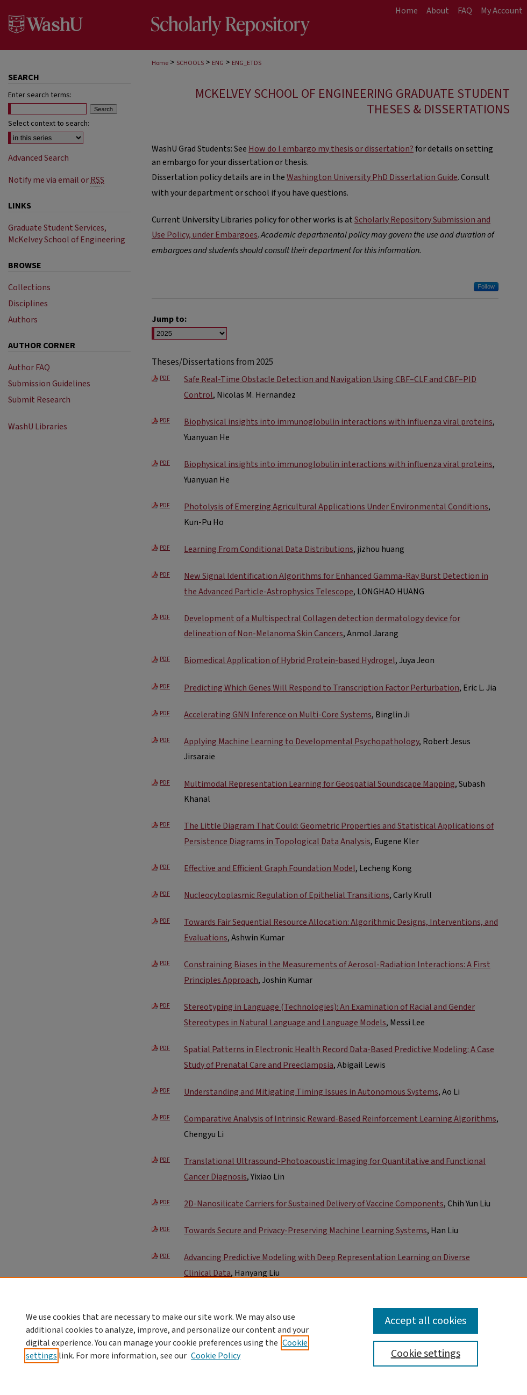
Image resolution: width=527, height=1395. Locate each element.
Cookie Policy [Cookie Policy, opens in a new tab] (215, 1356)
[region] (263, 1336)
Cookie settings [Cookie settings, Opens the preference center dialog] (425, 1353)
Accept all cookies (425, 1320)
